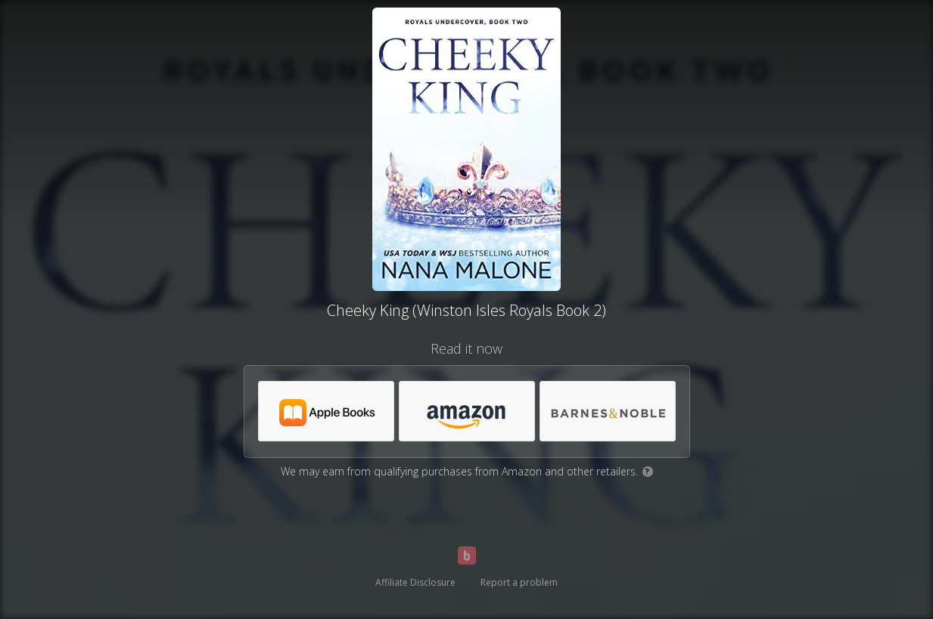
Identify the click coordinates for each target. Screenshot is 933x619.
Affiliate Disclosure (415, 582)
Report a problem (519, 582)
